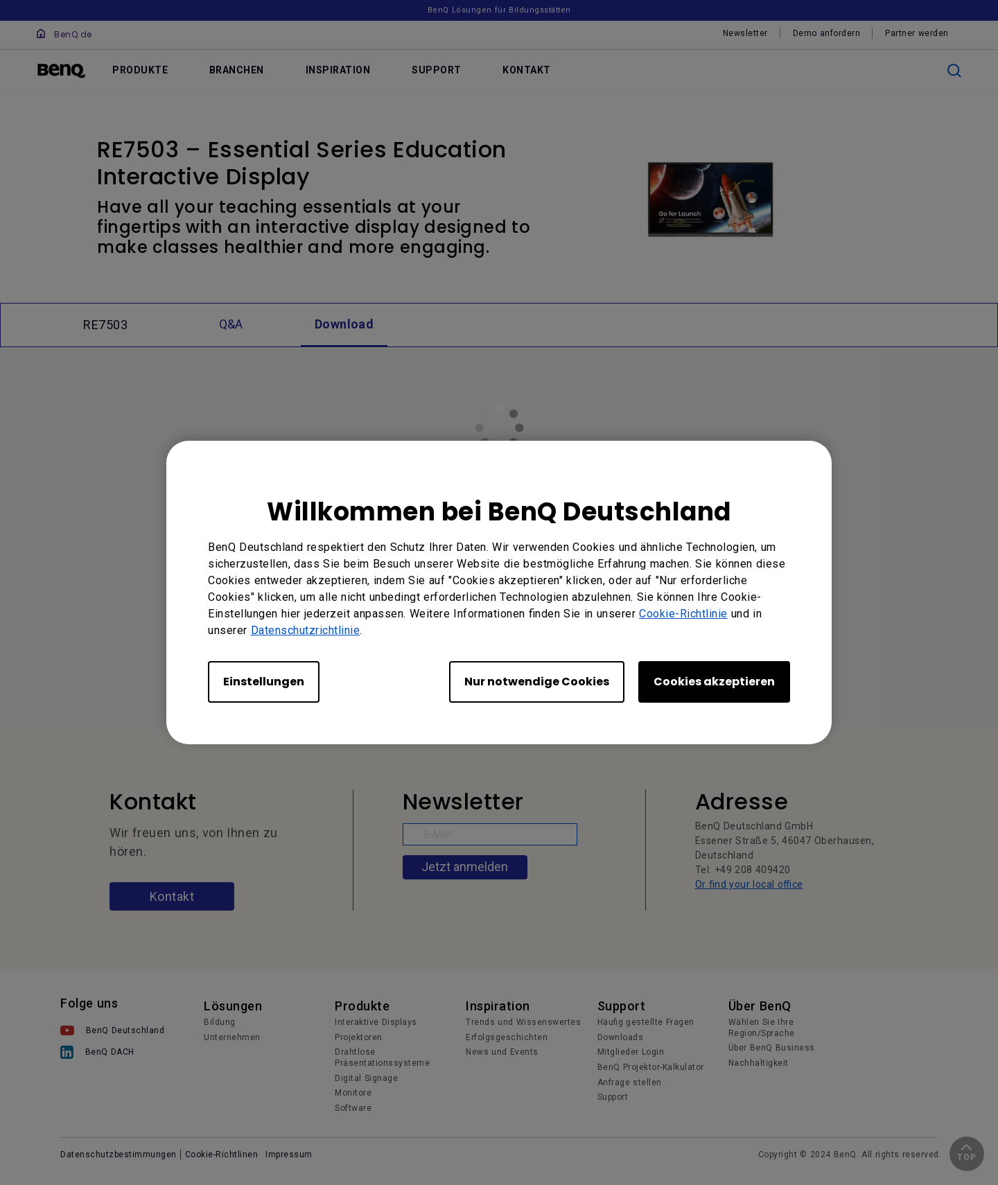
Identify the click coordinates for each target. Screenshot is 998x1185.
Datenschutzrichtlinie (305, 630)
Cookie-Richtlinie (683, 613)
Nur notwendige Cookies (536, 682)
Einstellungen (263, 682)
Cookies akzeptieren (714, 682)
